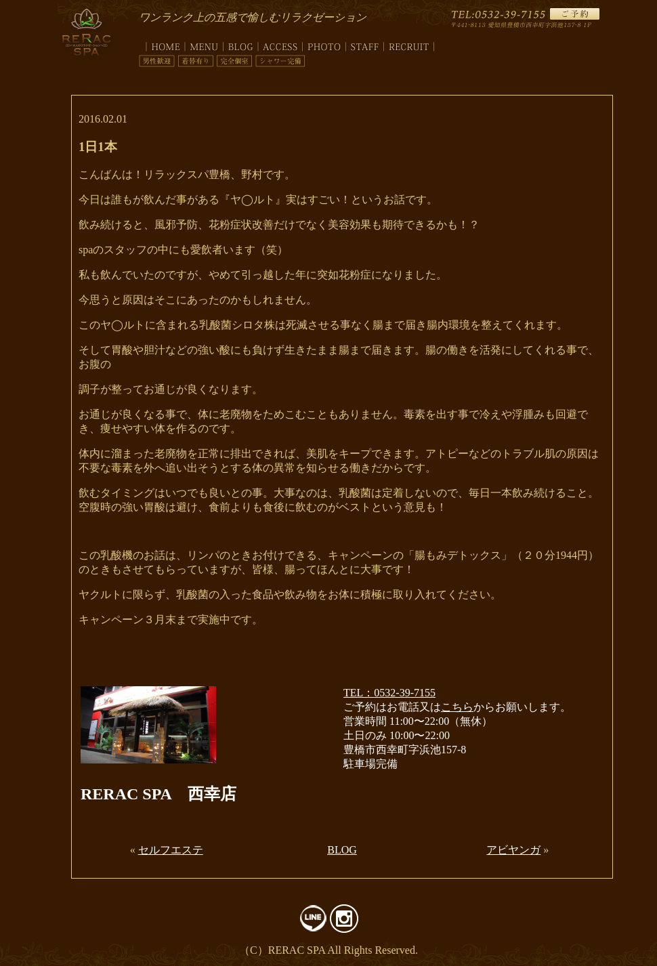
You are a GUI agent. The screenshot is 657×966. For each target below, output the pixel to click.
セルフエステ (170, 850)
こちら (457, 707)
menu (204, 44)
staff (365, 44)
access (280, 44)
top (162, 44)
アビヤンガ (513, 850)
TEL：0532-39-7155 (389, 692)
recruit (409, 44)
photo (324, 44)
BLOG (342, 850)
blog (241, 44)
